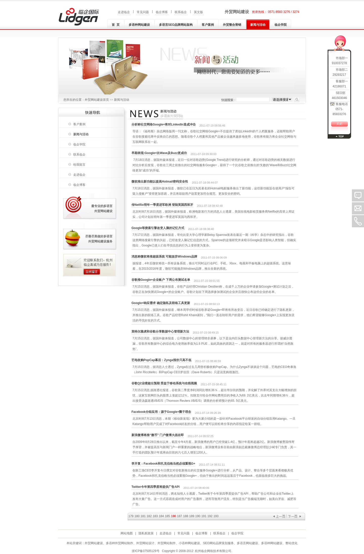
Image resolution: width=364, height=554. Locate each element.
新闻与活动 (257, 25)
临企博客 (162, 12)
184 (161, 516)
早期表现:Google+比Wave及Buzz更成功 (159, 153)
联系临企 (181, 12)
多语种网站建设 (139, 25)
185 (167, 516)
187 (179, 516)
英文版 (198, 12)
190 (197, 516)
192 (209, 516)
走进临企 (124, 12)
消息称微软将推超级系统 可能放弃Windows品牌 (164, 256)
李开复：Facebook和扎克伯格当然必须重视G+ (163, 463)
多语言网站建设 (247, 543)
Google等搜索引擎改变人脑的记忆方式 (157, 228)
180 (137, 516)
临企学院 (281, 25)
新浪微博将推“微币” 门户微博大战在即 (157, 435)
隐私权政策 (146, 533)
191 (203, 516)
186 (173, 516)
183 (155, 516)
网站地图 (127, 533)
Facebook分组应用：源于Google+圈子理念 (161, 412)
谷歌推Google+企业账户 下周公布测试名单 (160, 280)
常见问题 (143, 12)
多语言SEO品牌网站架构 (176, 25)
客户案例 (208, 25)
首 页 (116, 25)
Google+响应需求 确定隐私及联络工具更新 (160, 303)
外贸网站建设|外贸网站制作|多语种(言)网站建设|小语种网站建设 (79, 17)
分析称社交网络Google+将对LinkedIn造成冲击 (163, 124)
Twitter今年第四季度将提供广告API (155, 487)
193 (215, 516)
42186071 (339, 86)
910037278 (339, 63)
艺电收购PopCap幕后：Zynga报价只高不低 (161, 360)
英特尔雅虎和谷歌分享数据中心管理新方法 (160, 331)
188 (185, 516)
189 (191, 516)
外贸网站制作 (166, 543)
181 (143, 516)
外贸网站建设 (237, 12)
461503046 (339, 98)
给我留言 (79, 164)
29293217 (339, 75)
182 (149, 516)
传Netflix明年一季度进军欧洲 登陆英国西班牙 (162, 205)
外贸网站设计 (145, 543)
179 (130, 516)
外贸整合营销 (232, 25)
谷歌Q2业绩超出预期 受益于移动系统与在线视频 (164, 383)
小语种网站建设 (189, 543)
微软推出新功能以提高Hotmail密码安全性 (159, 181)
